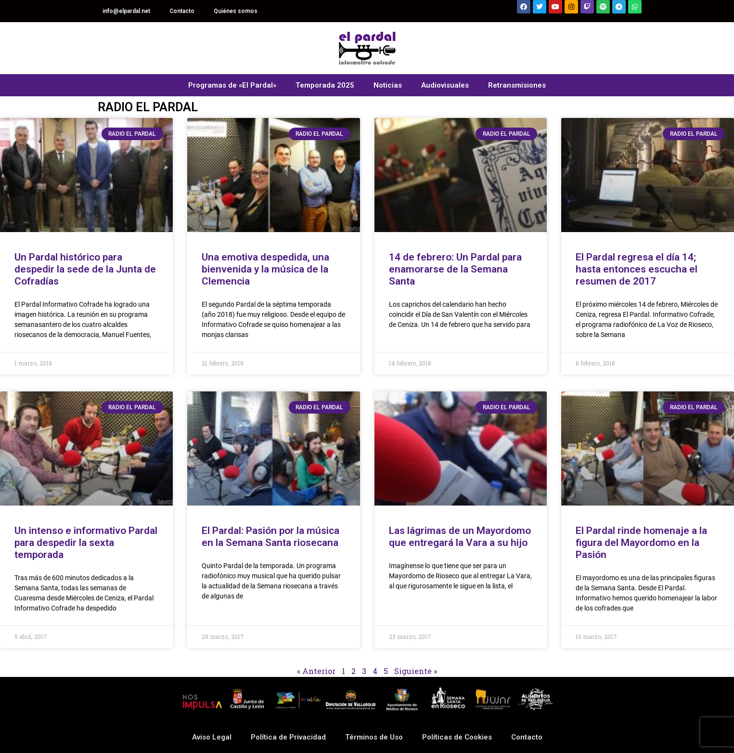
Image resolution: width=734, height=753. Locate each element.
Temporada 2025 (325, 85)
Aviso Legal (212, 737)
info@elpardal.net (126, 11)
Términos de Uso (374, 737)
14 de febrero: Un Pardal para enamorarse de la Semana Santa (455, 269)
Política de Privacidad (288, 737)
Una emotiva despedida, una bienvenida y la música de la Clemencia (265, 269)
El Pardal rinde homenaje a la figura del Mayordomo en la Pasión (641, 542)
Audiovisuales (445, 85)
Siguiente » (415, 671)
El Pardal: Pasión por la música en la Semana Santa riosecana (270, 536)
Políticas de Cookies (457, 737)
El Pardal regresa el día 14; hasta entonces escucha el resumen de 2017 (636, 269)
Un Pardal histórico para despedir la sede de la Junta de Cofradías (85, 269)
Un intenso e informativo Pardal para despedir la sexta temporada (85, 542)
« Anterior (316, 671)
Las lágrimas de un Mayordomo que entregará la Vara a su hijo (460, 536)
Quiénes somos (236, 11)
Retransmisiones (517, 85)
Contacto (181, 11)
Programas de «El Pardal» (232, 85)
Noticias (387, 85)
